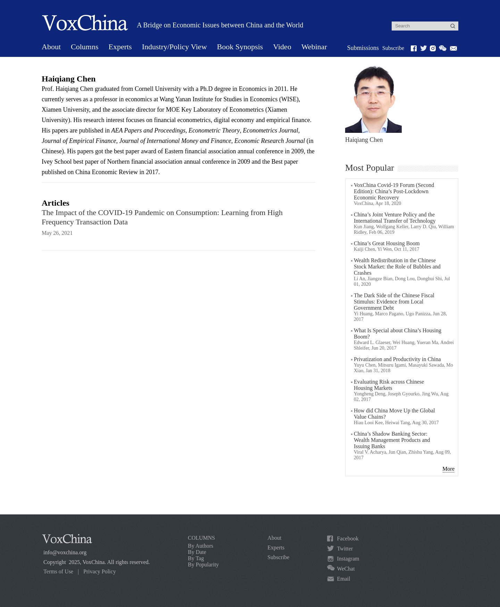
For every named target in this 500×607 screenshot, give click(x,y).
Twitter (345, 549)
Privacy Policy (99, 571)
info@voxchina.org (64, 552)
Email (343, 579)
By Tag (196, 558)
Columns (84, 46)
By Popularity (203, 564)
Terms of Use (58, 571)
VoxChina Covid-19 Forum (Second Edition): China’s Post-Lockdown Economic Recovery (394, 191)
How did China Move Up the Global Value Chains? (394, 414)
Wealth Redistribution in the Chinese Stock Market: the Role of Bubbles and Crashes (397, 266)
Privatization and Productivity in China (397, 359)
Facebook (347, 538)
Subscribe (393, 48)
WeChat (346, 569)
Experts (120, 46)
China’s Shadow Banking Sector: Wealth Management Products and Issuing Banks (392, 440)
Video (282, 46)
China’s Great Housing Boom (387, 243)
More (448, 469)
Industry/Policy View (174, 46)
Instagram (348, 559)
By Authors (200, 546)
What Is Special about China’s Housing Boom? (397, 333)
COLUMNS (201, 538)
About (51, 46)
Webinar (314, 46)
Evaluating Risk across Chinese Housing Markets (389, 385)
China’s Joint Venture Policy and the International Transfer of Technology (394, 218)
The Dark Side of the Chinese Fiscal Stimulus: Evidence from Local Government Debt (394, 301)
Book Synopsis (240, 46)
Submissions (363, 47)
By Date (197, 552)
